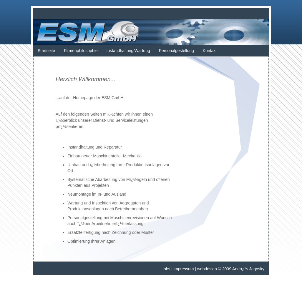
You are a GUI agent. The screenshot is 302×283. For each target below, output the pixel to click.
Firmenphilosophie (80, 50)
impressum (184, 269)
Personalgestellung (176, 50)
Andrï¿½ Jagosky (248, 269)
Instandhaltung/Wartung (128, 50)
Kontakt (210, 50)
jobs (166, 269)
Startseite (46, 50)
